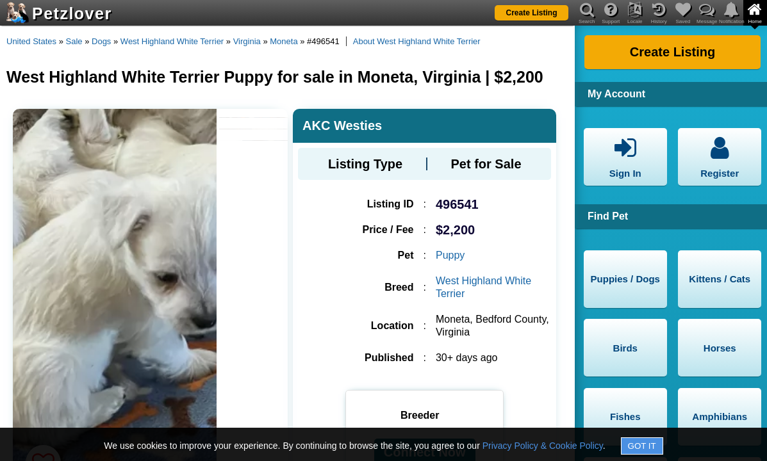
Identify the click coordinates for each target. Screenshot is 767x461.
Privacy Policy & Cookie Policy (542, 446)
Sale (74, 41)
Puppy (450, 255)
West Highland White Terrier (172, 41)
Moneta (283, 41)
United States (31, 41)
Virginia (247, 41)
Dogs (101, 41)
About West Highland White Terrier (417, 41)
